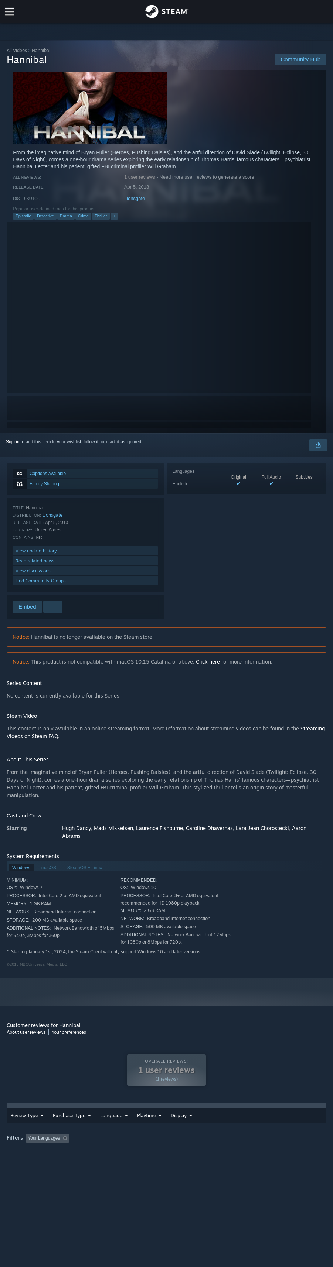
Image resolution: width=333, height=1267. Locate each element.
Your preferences (69, 1032)
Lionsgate (134, 198)
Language (111, 1120)
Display (219, 1120)
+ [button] (114, 216)
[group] (166, 1148)
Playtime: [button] (176, 1143)
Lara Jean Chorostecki (262, 828)
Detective (45, 216)
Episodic (23, 216)
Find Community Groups (41, 580)
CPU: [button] (14, 1153)
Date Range (150, 1120)
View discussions (33, 571)
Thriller (101, 216)
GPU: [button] (38, 1153)
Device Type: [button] (71, 1153)
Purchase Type (69, 1120)
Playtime (187, 1120)
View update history (36, 551)
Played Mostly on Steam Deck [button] (228, 1143)
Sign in (13, 441)
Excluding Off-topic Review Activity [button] (119, 1143)
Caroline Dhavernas (209, 828)
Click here (208, 661)
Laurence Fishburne (159, 828)
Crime (83, 216)
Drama (66, 216)
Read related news (35, 561)
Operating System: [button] (290, 1143)
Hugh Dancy (76, 828)
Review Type (24, 1120)
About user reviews (26, 1032)
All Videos (17, 50)
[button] (31, 1143)
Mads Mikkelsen (113, 828)
